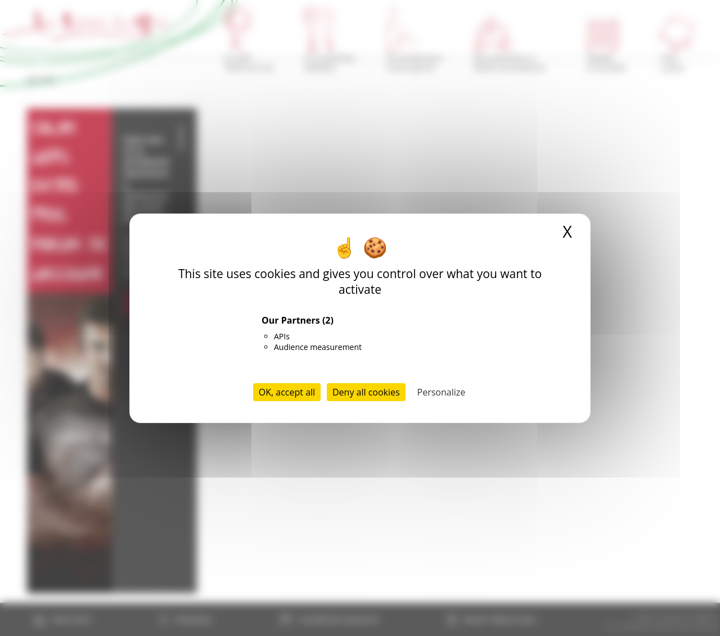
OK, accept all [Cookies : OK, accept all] (287, 392)
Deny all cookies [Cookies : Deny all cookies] (366, 392)
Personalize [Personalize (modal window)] (441, 392)
